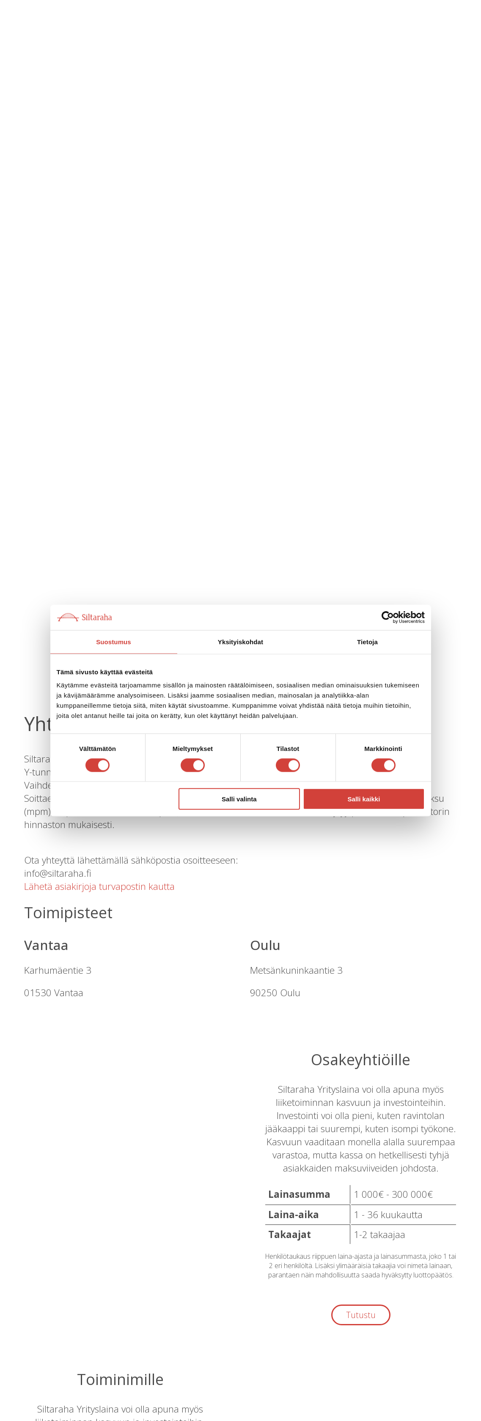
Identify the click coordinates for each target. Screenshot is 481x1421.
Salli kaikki (364, 799)
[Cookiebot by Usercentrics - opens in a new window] (388, 617)
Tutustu (361, 1315)
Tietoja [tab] (367, 641)
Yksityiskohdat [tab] (240, 641)
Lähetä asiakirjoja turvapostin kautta (99, 886)
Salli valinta (239, 799)
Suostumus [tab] (113, 641)
